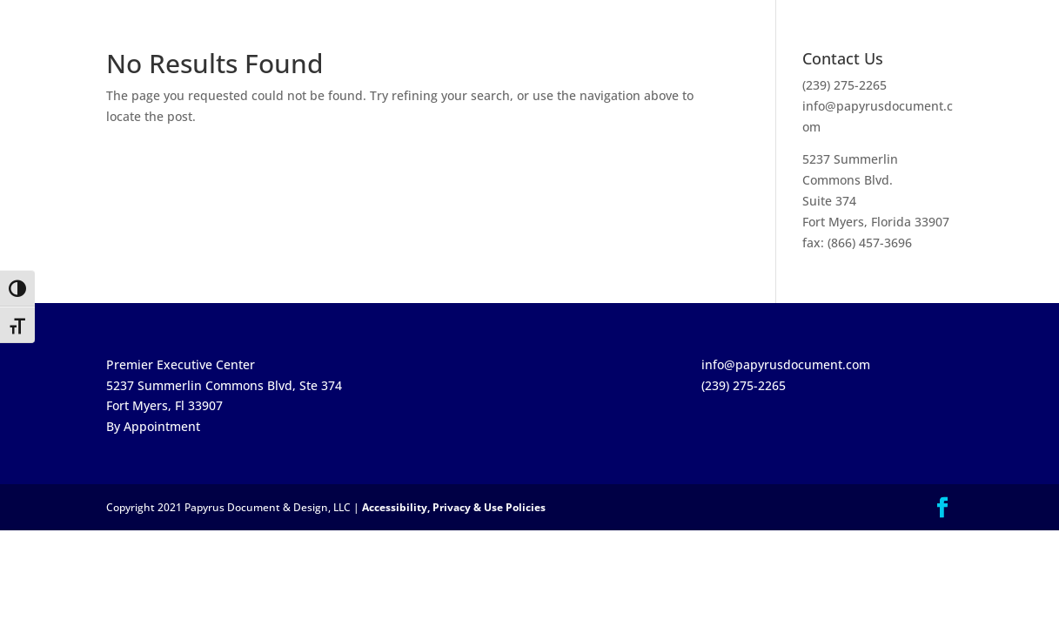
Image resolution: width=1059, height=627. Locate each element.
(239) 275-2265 (844, 85)
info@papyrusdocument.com (785, 364)
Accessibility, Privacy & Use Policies (454, 507)
